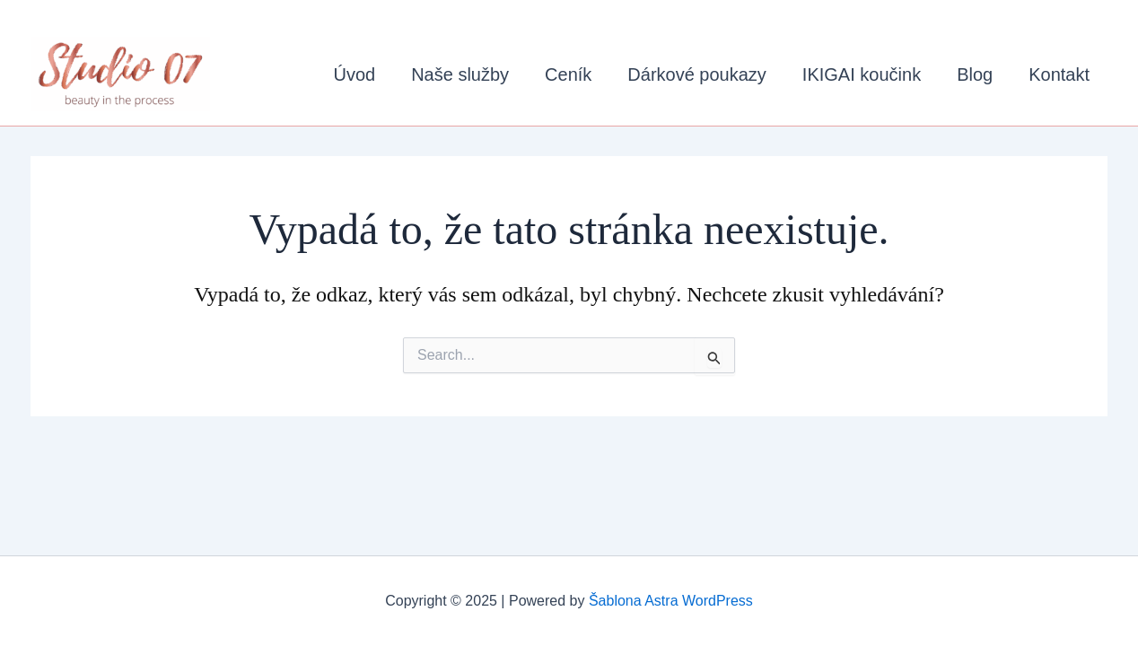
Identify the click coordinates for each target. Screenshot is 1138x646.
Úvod (354, 74)
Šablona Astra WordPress (671, 600)
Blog (975, 74)
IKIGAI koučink (861, 74)
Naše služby (460, 74)
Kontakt (1059, 74)
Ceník (568, 74)
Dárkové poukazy (696, 74)
